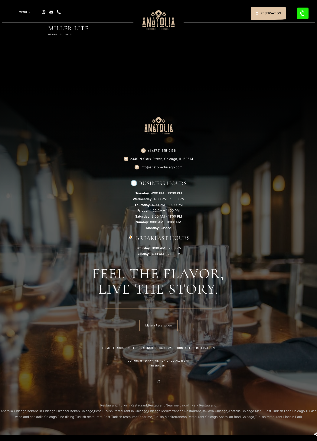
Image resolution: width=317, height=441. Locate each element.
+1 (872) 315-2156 (161, 150)
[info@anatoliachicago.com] (137, 167)
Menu (23, 12)
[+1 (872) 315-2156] (143, 150)
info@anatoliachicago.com (161, 167)
